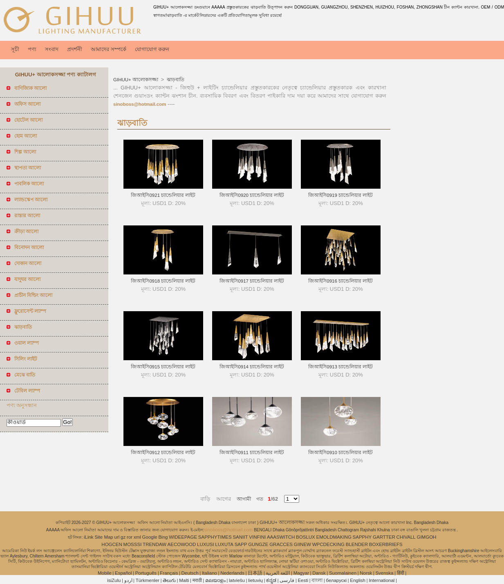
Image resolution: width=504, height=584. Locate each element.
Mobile (105, 573)
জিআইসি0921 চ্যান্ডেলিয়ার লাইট (163, 195)
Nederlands (232, 573)
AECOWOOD (182, 544)
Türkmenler (147, 580)
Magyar (301, 573)
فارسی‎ (287, 580)
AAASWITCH (281, 537)
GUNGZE (258, 544)
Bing (163, 537)
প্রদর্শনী (74, 49)
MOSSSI (132, 544)
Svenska (384, 573)
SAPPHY (362, 537)
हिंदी (400, 573)
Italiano (209, 573)
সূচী (15, 49)
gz (123, 537)
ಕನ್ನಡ (271, 580)
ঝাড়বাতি (175, 79)
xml (137, 537)
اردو (128, 580)
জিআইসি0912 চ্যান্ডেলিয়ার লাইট (163, 452)
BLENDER (357, 544)
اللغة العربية (278, 573)
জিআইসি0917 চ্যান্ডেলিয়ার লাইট (252, 281)
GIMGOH (426, 537)
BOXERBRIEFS (386, 544)
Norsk (366, 573)
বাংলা (317, 580)
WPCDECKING (328, 544)
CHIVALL (406, 537)
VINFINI (257, 537)
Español (123, 573)
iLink (89, 537)
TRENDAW (154, 544)
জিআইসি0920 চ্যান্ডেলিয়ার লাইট (252, 195)
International (381, 580)
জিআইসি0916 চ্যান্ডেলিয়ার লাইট (340, 281)
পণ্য (32, 49)
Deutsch (190, 573)
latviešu (237, 580)
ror (129, 537)
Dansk (319, 573)
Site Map (103, 537)
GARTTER (384, 537)
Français (169, 573)
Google (149, 537)
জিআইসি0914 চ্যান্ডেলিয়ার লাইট (252, 366)
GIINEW (302, 544)
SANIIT (240, 537)
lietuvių (255, 580)
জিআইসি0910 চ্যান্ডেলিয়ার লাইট (340, 452)
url (117, 537)
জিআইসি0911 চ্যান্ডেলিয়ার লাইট (252, 452)
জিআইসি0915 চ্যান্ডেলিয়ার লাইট (163, 366)
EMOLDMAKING (334, 537)
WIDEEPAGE (183, 537)
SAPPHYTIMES (215, 537)
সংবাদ (51, 49)
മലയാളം (215, 580)
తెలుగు (169, 580)
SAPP (241, 544)
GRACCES (281, 544)
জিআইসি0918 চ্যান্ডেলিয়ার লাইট (163, 281)
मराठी (197, 580)
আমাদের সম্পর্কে (108, 49)
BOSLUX (305, 537)
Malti (184, 580)
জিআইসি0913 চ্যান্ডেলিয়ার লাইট (340, 366)
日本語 (255, 573)
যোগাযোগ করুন (152, 49)
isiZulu (114, 580)
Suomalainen (342, 573)
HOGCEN (111, 544)
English (357, 580)
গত (257, 499)
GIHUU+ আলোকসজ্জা (136, 79)
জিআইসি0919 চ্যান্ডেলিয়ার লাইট (340, 195)
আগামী (244, 499)
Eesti (303, 580)
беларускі (336, 580)
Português (146, 573)
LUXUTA (224, 544)
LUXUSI (205, 544)
